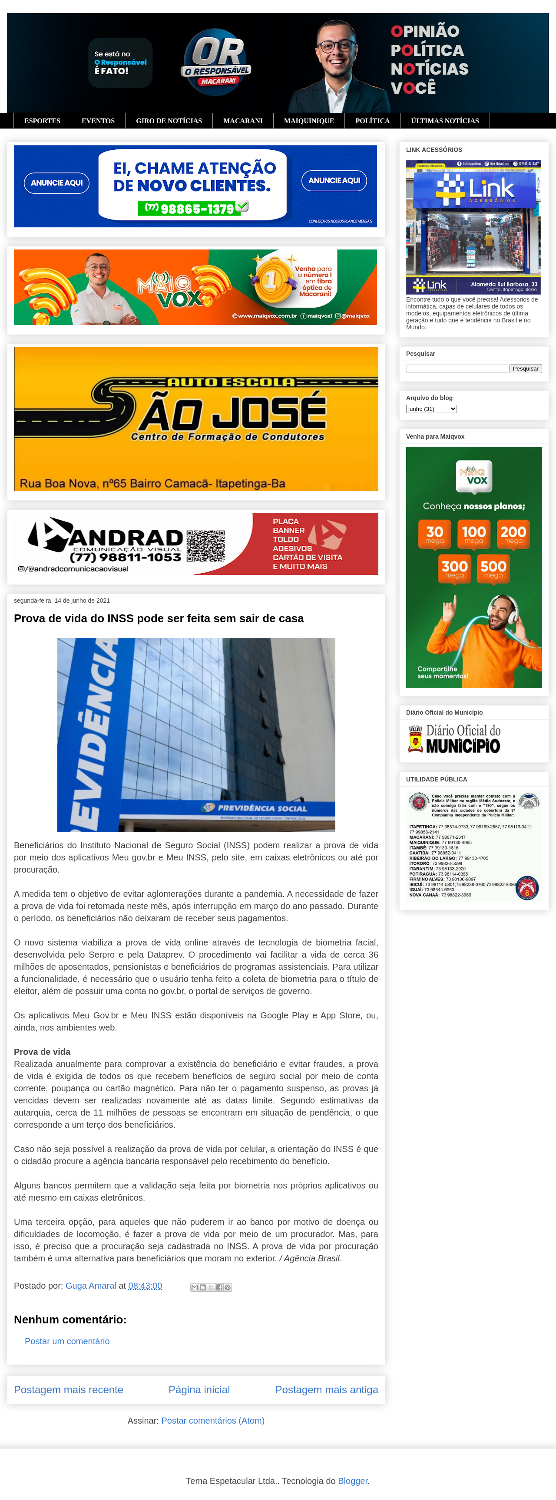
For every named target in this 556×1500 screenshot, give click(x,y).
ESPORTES (42, 121)
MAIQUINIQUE (309, 121)
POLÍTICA (372, 121)
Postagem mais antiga (326, 1389)
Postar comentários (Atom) (213, 1420)
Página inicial (199, 1389)
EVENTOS (98, 121)
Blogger (352, 1481)
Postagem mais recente (68, 1389)
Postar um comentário (67, 1341)
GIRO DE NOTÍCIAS (169, 121)
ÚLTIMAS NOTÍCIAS (445, 121)
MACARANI (243, 121)
